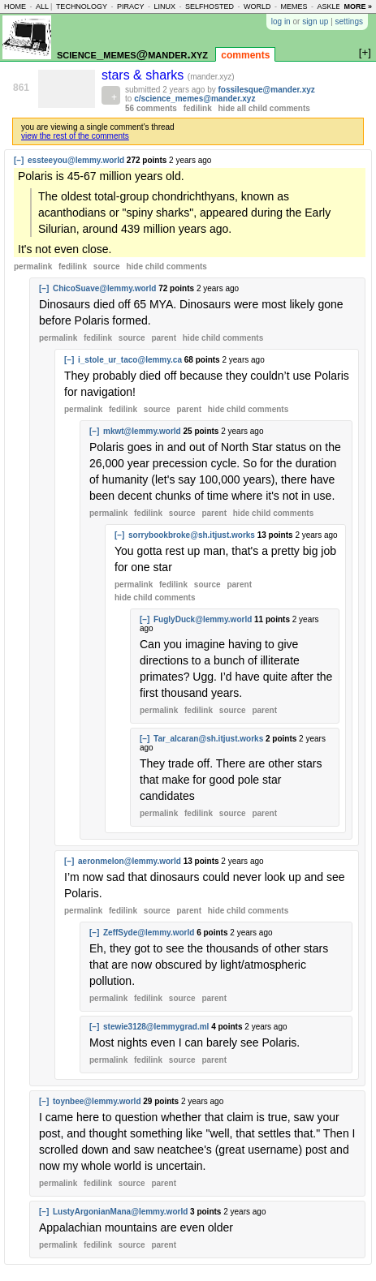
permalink (33, 266)
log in (281, 21)
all (42, 6)
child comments (166, 266)
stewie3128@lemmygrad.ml (156, 1026)
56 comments (151, 108)
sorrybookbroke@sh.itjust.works (191, 535)
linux (164, 6)
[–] (19, 160)
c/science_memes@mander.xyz (194, 98)
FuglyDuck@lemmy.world (202, 619)
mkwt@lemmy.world (142, 431)
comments (245, 55)
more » (358, 6)
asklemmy (337, 6)
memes (293, 6)
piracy (131, 6)
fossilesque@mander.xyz (266, 89)
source (106, 266)
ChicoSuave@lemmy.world (104, 288)
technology (81, 6)
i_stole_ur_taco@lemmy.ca (130, 359)
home (15, 6)
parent (163, 337)
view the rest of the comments (75, 135)
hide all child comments (264, 108)
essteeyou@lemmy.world (76, 160)
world (257, 6)
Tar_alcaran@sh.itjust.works (208, 738)
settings (349, 21)
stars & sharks (145, 75)
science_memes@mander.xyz (132, 54)
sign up (315, 21)
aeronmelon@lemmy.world (129, 861)
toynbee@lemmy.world (96, 1101)
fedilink (198, 108)
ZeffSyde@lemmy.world (148, 932)
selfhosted (209, 6)
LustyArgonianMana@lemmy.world (120, 1211)
